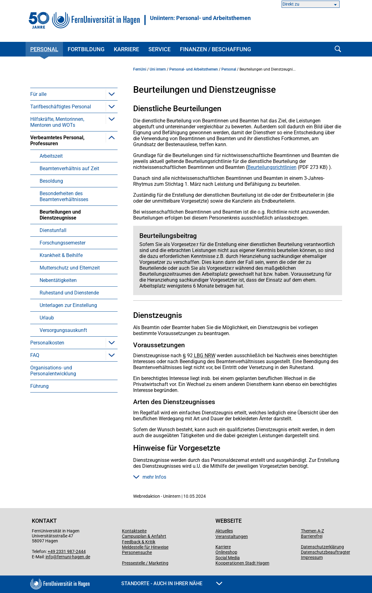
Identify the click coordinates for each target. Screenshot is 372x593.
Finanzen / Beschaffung (215, 49)
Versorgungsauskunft (63, 330)
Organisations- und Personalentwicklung (53, 371)
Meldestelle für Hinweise (145, 547)
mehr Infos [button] (149, 477)
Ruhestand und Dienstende (69, 293)
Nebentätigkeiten (58, 280)
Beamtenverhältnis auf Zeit (69, 168)
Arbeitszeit (51, 156)
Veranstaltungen (231, 536)
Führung (39, 386)
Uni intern (158, 69)
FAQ (34, 355)
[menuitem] (74, 94)
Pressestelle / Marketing (145, 563)
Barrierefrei (311, 536)
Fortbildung (86, 49)
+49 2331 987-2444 (67, 551)
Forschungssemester (62, 243)
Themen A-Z (312, 530)
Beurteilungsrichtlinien (272, 167)
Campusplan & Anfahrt (144, 536)
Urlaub (47, 318)
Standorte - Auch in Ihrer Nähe (171, 583)
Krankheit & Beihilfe (61, 255)
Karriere (126, 49)
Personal (44, 49)
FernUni (139, 69)
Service (159, 49)
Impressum (312, 557)
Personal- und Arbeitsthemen (193, 69)
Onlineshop (226, 552)
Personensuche (137, 552)
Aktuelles (224, 530)
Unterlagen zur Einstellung (68, 305)
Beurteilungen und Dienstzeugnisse (60, 215)
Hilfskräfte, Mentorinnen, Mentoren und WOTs (57, 122)
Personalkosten (47, 343)
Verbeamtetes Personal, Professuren (57, 140)
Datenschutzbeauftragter (325, 552)
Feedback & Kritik (138, 541)
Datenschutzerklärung (322, 546)
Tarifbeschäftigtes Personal (60, 107)
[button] (112, 94)
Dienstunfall (53, 230)
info (49, 556)
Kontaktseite (134, 530)
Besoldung (51, 181)
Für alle (38, 94)
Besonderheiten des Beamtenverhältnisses (64, 196)
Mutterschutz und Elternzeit (70, 268)
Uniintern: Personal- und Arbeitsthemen (200, 18)
